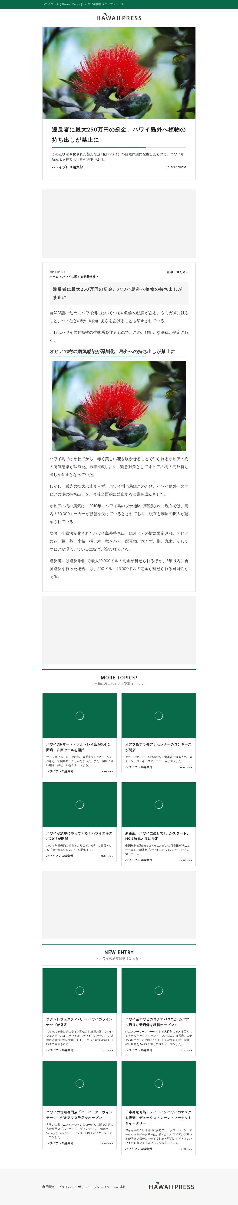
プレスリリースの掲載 (109, 1187)
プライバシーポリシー (74, 1187)
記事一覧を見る (177, 272)
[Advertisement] (82, 223)
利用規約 (48, 1187)
